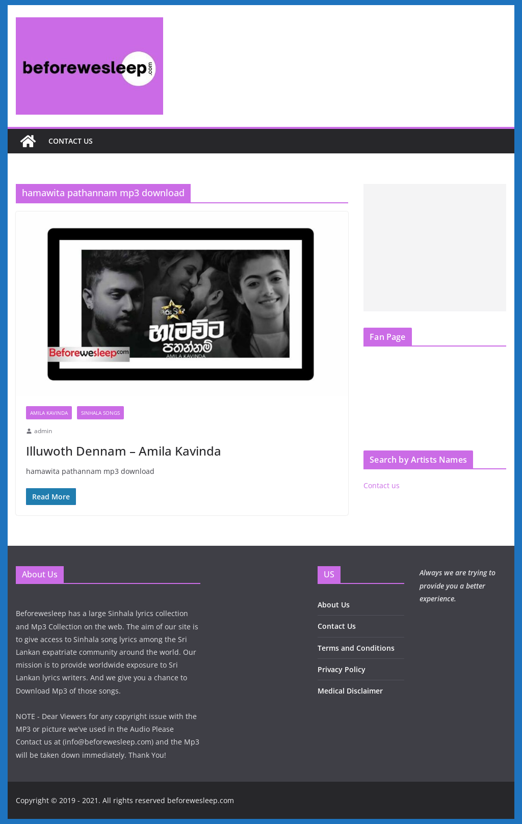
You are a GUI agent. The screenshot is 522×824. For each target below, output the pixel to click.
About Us (334, 604)
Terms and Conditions (356, 648)
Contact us (70, 141)
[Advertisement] (434, 247)
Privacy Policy (342, 669)
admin (43, 431)
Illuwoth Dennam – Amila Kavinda (123, 450)
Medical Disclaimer (350, 691)
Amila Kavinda (49, 412)
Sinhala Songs (100, 412)
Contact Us (337, 626)
